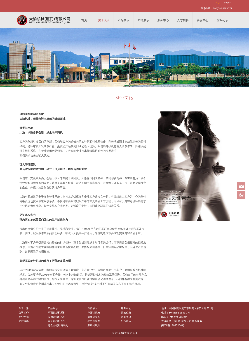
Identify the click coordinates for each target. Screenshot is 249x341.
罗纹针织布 (94, 325)
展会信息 (126, 312)
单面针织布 (94, 312)
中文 (218, 2)
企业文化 (24, 317)
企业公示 (222, 20)
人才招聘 (183, 20)
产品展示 (123, 20)
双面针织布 (94, 317)
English (227, 2)
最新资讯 (126, 317)
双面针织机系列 (56, 317)
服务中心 (163, 20)
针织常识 (126, 321)
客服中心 (202, 20)
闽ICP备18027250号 (172, 325)
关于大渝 (104, 20)
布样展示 (143, 20)
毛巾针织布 (94, 321)
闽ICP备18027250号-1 (124, 333)
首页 (84, 20)
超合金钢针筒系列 (58, 325)
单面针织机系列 (56, 312)
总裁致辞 (24, 321)
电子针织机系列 (56, 321)
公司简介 (24, 312)
